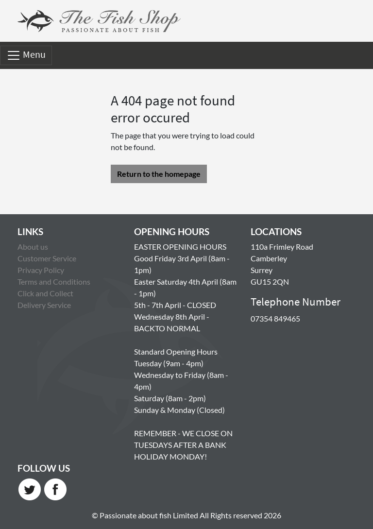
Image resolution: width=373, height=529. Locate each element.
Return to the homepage (159, 173)
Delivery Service (44, 304)
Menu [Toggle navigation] (26, 55)
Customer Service (46, 258)
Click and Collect (45, 293)
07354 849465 (275, 318)
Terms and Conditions (53, 281)
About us (32, 246)
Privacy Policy (40, 269)
